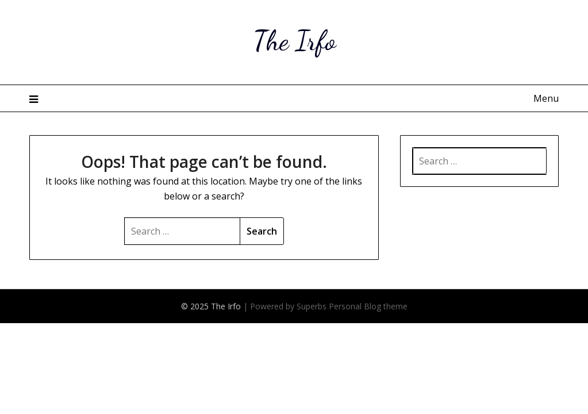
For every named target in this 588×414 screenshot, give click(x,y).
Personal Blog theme (368, 306)
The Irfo (294, 40)
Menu (546, 98)
